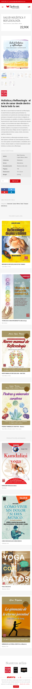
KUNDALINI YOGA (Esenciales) (9, 485)
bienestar (9, 203)
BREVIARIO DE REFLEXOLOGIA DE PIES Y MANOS (13, 264)
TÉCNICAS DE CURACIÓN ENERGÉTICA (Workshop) (14, 320)
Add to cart (15, 181)
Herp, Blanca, (5, 429)
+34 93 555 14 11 (5, 1)
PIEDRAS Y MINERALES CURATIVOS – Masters (13, 426)
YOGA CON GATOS (6, 586)
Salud (21, 203)
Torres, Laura (18, 429)
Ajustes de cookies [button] (25, 684)
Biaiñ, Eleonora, (7, 23)
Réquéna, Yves (5, 646)
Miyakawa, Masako (6, 589)
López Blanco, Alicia (16, 23)
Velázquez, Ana (5, 543)
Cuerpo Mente (16, 203)
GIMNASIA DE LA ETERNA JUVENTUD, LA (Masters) (14, 644)
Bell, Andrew (4, 323)
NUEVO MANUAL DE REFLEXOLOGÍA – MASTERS (13, 373)
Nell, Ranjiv (4, 488)
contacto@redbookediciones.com (17, 1)
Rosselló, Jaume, (12, 429)
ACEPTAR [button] (16, 686)
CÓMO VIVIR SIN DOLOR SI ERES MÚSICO (12, 541)
